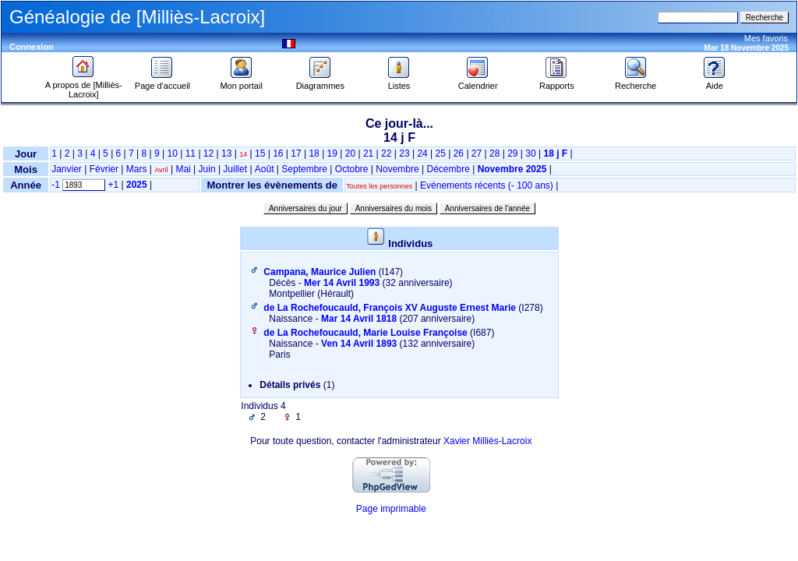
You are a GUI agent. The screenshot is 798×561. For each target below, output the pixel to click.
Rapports (556, 81)
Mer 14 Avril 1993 (342, 282)
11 (190, 153)
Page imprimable (391, 508)
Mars (136, 169)
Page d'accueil (162, 81)
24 (422, 153)
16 (278, 153)
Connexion (31, 46)
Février (104, 169)
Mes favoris (766, 38)
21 (368, 153)
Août (264, 169)
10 (173, 153)
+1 (113, 184)
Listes (399, 81)
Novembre (397, 169)
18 (314, 153)
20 (350, 153)
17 (296, 153)
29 (512, 153)
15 (260, 153)
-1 (55, 184)
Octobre (352, 169)
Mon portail (241, 81)
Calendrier (478, 81)
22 (386, 153)
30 (530, 153)
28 (494, 153)
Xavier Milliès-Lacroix (487, 441)
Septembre (304, 169)
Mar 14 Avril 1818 (359, 318)
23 (404, 153)
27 (476, 153)
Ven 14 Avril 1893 (359, 343)
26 (459, 153)
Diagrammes (320, 81)
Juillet (235, 169)
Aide (714, 81)
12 (208, 153)
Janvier (66, 169)
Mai (182, 169)
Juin (207, 169)
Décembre (447, 169)
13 (226, 153)
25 (441, 153)
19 (332, 153)
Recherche (635, 81)
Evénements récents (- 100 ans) (486, 185)
